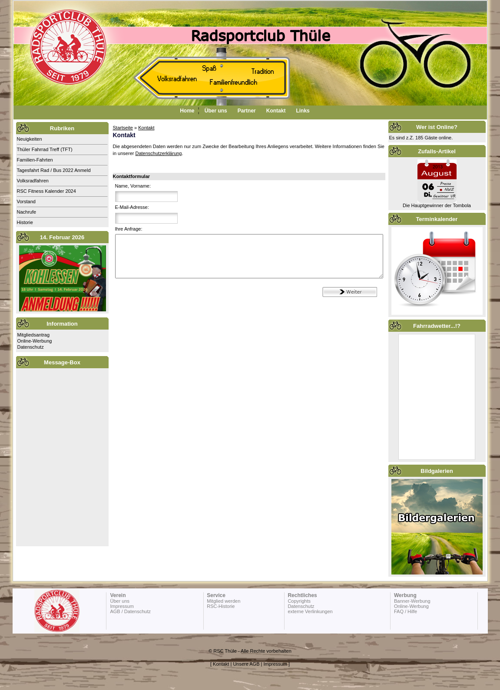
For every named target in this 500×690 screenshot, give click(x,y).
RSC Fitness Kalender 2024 (46, 191)
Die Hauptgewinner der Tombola (437, 205)
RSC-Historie (221, 606)
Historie (25, 222)
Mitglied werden (223, 601)
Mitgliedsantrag (33, 334)
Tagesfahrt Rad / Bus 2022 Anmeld (54, 170)
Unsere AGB (246, 664)
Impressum (121, 606)
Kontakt (276, 111)
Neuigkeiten (29, 139)
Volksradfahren (33, 180)
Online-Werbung (34, 340)
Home (187, 111)
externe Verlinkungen (310, 611)
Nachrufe (26, 212)
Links (302, 111)
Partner (247, 111)
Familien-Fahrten (35, 159)
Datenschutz (30, 347)
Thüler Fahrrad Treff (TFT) (45, 149)
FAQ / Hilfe (405, 611)
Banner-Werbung (412, 601)
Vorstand (26, 201)
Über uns (216, 111)
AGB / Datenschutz (130, 611)
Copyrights (299, 601)
